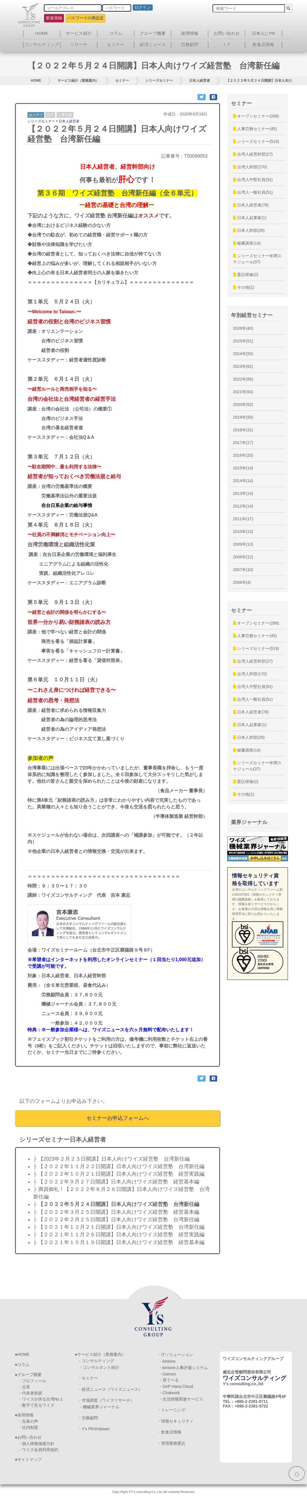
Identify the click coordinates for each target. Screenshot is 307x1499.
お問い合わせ (227, 33)
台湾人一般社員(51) (253, 192)
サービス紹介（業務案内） (78, 81)
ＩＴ (226, 44)
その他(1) (243, 287)
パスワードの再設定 (85, 18)
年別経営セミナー (252, 315)
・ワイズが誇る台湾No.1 (40, 1399)
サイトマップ (29, 1459)
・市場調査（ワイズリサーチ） (106, 1400)
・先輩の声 (28, 1421)
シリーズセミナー (159, 81)
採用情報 (189, 33)
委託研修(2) (245, 274)
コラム (115, 33)
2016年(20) (243, 455)
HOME (41, 33)
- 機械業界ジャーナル (100, 1407)
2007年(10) (243, 569)
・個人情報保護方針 (36, 1443)
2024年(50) (243, 353)
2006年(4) (242, 582)
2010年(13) (243, 531)
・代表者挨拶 (30, 1393)
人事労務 (65, 115)
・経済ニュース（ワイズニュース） (110, 1389)
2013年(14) (243, 493)
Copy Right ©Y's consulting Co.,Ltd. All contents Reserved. (153, 1492)
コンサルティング (42, 44)
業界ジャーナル (249, 822)
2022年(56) (243, 379)
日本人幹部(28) (249, 230)
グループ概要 (153, 33)
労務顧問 (189, 44)
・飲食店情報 (169, 1432)
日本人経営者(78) (251, 205)
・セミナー (88, 1378)
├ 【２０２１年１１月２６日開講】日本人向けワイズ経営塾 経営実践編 (118, 1234)
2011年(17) (243, 519)
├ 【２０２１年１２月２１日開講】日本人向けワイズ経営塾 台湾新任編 (118, 1227)
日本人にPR (263, 33)
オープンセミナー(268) (256, 116)
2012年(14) (243, 506)
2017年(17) (243, 442)
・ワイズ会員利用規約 (38, 1449)
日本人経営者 (199, 81)
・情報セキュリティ (175, 1421)
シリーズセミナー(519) (256, 141)
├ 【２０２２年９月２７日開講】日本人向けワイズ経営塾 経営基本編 (116, 1182)
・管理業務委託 (171, 1443)
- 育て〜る (169, 1380)
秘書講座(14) (247, 243)
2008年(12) (243, 557)
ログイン (143, 7)
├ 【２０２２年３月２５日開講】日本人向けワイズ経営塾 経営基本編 (116, 1212)
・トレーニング (171, 1409)
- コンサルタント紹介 (100, 1367)
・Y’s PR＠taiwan (94, 1429)
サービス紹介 (79, 33)
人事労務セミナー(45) (255, 128)
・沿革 (24, 1387)
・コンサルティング (96, 1360)
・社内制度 (28, 1427)
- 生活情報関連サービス (181, 1399)
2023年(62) (243, 366)
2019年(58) (243, 417)
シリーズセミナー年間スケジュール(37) (257, 258)
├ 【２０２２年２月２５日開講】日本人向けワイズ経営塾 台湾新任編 (116, 1219)
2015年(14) (243, 468)
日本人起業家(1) (250, 217)
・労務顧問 (88, 1418)
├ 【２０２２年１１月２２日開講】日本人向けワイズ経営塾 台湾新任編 (118, 1166)
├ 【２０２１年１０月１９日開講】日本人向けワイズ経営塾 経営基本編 (118, 1242)
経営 (50, 115)
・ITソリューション (175, 1354)
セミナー (115, 44)
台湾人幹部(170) (250, 167)
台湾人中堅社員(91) (253, 179)
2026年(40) (243, 328)
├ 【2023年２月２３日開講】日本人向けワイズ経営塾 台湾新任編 (111, 1159)
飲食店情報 (263, 44)
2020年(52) (243, 404)
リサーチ (79, 44)
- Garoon (168, 1374)
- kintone (168, 1361)
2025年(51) (243, 341)
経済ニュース (153, 44)
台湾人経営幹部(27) (253, 154)
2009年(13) (243, 544)
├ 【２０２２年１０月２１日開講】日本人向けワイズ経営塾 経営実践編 (118, 1174)
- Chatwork (170, 1392)
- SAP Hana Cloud (176, 1386)
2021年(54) (243, 391)
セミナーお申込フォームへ (117, 1118)
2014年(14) (243, 480)
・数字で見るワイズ (36, 1405)
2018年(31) (243, 430)
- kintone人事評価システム (184, 1367)
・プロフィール (32, 1381)
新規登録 (54, 18)
